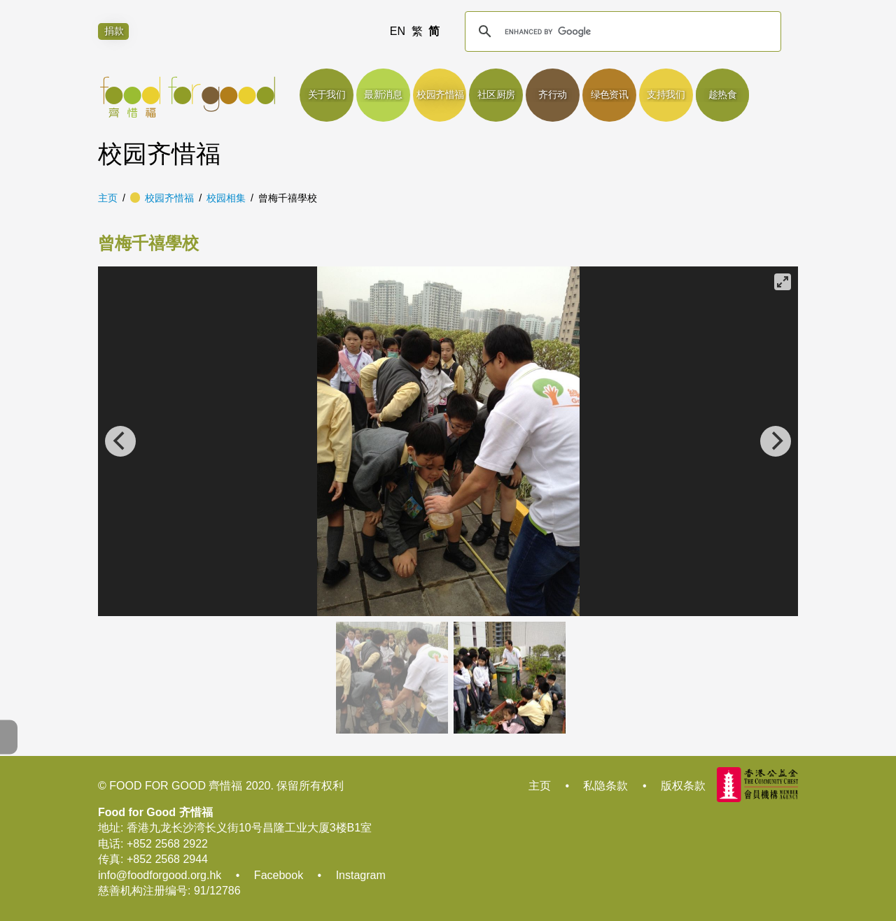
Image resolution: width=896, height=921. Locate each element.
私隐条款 (605, 786)
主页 (108, 198)
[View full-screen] (782, 281)
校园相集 (226, 198)
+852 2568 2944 (167, 859)
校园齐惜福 (169, 198)
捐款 (114, 31)
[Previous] (120, 441)
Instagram (361, 875)
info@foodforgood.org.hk (159, 875)
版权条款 (683, 786)
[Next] (775, 441)
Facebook (278, 875)
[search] (621, 31)
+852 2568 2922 (167, 844)
